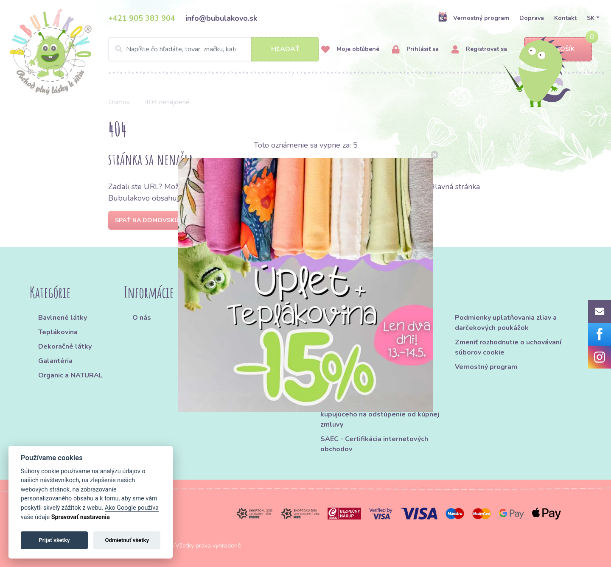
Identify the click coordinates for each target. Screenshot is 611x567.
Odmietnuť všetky (127, 540)
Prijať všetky (54, 540)
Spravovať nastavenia (80, 517)
